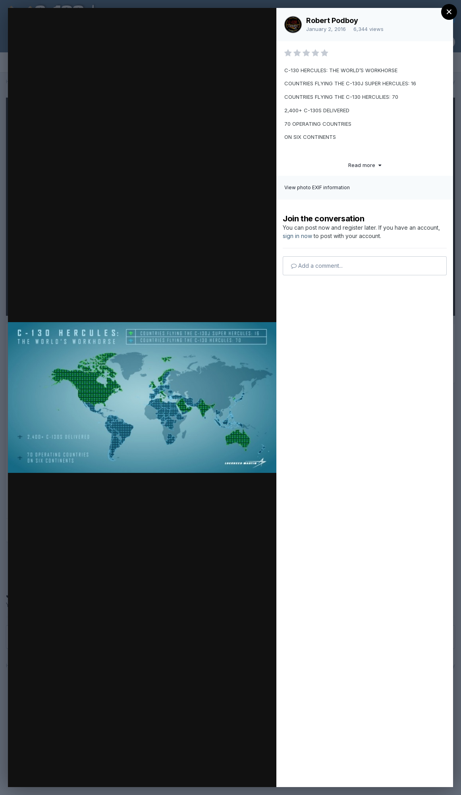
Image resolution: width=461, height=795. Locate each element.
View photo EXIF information (317, 187)
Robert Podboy (332, 20)
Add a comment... (317, 265)
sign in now (297, 235)
